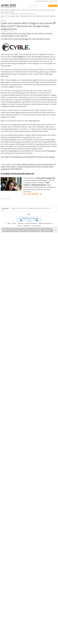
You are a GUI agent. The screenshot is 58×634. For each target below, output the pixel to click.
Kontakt (14, 223)
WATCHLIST (55, 1)
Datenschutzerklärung (31, 223)
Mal (4, 20)
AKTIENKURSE (7, 10)
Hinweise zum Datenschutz (45, 223)
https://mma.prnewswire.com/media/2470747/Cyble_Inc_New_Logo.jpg (30, 157)
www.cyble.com (34, 121)
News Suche (51, 5)
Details (42, 231)
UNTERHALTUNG (33, 10)
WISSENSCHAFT (41, 10)
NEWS (2, 10)
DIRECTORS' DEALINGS (30, 13)
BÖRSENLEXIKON (45, 1)
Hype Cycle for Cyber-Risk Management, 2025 (19, 39)
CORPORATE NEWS (22, 13)
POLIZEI (53, 10)
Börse (17, 16)
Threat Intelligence (18, 57)
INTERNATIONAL (4, 12)
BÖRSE (12, 10)
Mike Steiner (27, 225)
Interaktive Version (42, 39)
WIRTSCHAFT (18, 10)
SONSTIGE (11, 12)
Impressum (21, 223)
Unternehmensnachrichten (26, 16)
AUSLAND (48, 10)
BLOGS (40, 1)
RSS (51, 1)
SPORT (27, 10)
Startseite (13, 16)
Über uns (19, 225)
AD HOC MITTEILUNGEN (5, 13)
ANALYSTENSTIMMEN (14, 13)
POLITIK (23, 10)
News (9, 223)
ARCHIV (36, 1)
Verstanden (47, 231)
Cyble (2, 20)
